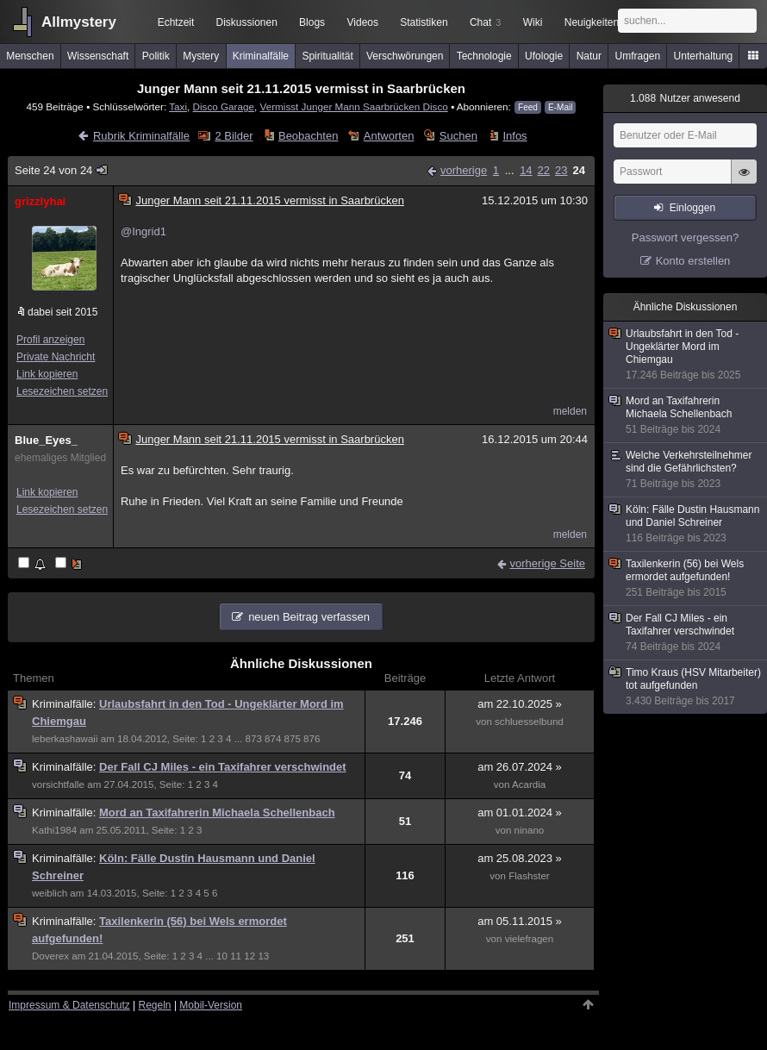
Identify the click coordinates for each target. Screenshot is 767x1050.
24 (579, 170)
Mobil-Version (210, 1005)
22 (544, 170)
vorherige (463, 170)
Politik (156, 56)
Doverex (50, 956)
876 (311, 739)
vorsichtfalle (58, 784)
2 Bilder (234, 135)
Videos (362, 22)
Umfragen (638, 56)
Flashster (529, 876)
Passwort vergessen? (685, 237)
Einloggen (692, 208)
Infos (514, 135)
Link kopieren (47, 374)
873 (254, 739)
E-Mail (560, 107)
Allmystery (78, 22)
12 (249, 956)
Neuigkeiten (591, 22)
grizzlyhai (40, 201)
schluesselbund (529, 721)
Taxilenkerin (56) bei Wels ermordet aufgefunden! (686, 578)
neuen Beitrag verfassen (309, 616)
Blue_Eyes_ (46, 440)
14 (526, 170)
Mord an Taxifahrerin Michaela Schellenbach (217, 812)
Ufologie (544, 56)
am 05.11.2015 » (519, 921)
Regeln (155, 1005)
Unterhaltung (703, 56)
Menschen (29, 56)
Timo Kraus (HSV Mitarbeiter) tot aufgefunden (686, 687)
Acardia (529, 784)
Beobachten (308, 135)
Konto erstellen (693, 260)
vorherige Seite (547, 563)
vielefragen (529, 939)
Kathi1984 (54, 830)
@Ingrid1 (143, 231)
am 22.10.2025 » (519, 703)
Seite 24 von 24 (62, 170)
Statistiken (423, 22)
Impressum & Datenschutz (69, 1005)
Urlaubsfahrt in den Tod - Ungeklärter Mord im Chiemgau (686, 355)
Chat (485, 22)
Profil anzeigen (50, 340)
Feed (528, 107)
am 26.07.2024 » (519, 766)
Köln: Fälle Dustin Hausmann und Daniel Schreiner (686, 524)
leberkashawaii (64, 739)
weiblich (49, 893)
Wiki (533, 22)
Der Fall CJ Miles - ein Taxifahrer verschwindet (222, 766)
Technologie (484, 56)
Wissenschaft (97, 56)
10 (222, 956)
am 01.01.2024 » (519, 812)
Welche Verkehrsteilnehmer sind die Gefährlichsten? (686, 470)
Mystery (201, 56)
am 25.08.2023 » (519, 858)
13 (263, 956)
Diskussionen (246, 22)
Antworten (389, 135)
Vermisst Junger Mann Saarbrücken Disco (354, 106)
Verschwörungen (404, 56)
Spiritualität (327, 56)
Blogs (312, 22)
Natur (589, 56)
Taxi (178, 106)
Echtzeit (176, 22)
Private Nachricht (55, 357)
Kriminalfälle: (65, 703)
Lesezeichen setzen (62, 391)
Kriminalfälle (261, 56)
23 (561, 170)
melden (570, 411)
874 (273, 739)
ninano (529, 830)
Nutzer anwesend (685, 98)
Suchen (458, 135)
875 (292, 739)
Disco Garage (223, 106)
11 (235, 956)
